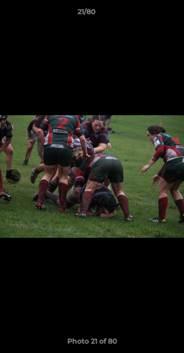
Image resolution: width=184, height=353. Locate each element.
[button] (149, 14)
